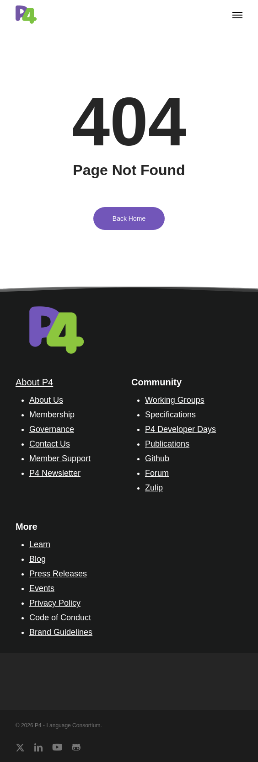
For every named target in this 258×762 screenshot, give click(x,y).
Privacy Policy (55, 602)
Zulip (154, 487)
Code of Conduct (60, 617)
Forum (157, 473)
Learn (39, 544)
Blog (37, 559)
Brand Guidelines (60, 632)
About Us (46, 400)
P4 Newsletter (55, 473)
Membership (52, 414)
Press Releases (58, 573)
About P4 (34, 382)
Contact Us (49, 443)
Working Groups (174, 400)
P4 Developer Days (180, 429)
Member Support (60, 458)
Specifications (170, 414)
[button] (237, 14)
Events (41, 588)
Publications (167, 443)
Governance (51, 429)
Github (157, 458)
